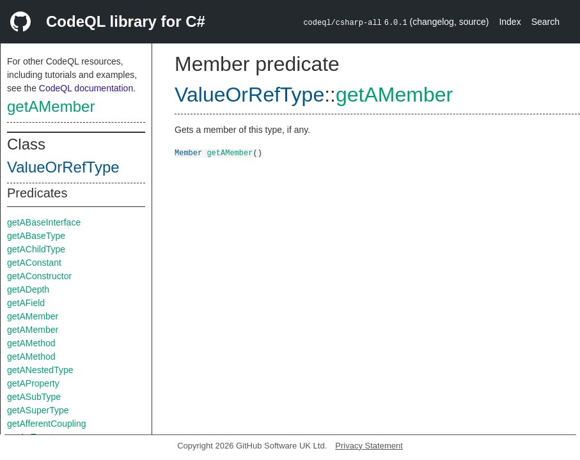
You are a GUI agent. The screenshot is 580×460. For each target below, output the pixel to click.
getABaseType (36, 236)
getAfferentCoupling (46, 423)
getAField (26, 303)
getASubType (34, 397)
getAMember (51, 106)
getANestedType (40, 370)
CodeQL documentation (86, 88)
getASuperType (38, 410)
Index (510, 22)
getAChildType (36, 249)
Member (188, 152)
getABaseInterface (44, 222)
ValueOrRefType (63, 167)
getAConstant (34, 262)
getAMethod (31, 343)
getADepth (28, 289)
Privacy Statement (369, 445)
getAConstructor (39, 276)
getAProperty (33, 383)
